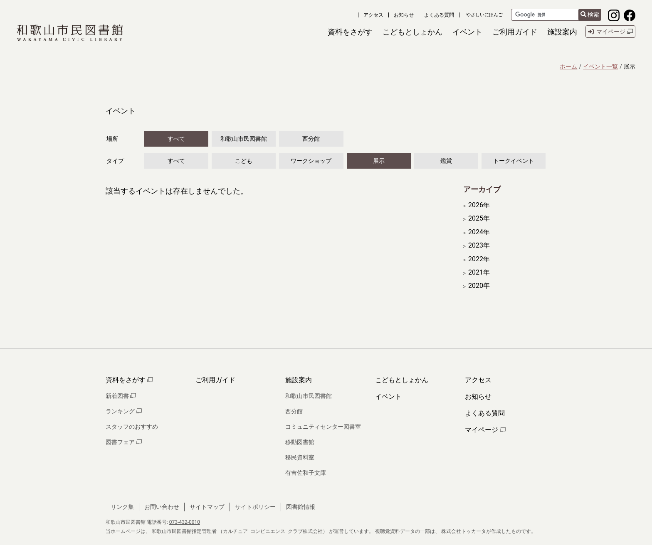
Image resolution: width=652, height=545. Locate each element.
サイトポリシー (255, 506)
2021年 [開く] (479, 272)
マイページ (485, 430)
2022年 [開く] (479, 259)
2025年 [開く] (479, 218)
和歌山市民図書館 (243, 138)
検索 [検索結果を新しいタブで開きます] (589, 14)
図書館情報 (300, 506)
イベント (388, 396)
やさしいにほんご (484, 14)
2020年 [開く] (479, 286)
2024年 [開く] (479, 232)
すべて (176, 138)
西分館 (311, 138)
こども (243, 160)
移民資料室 (299, 457)
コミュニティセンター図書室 (323, 426)
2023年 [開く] (479, 245)
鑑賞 (446, 160)
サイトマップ (207, 506)
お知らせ (404, 14)
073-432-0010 (184, 522)
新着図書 (121, 396)
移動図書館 (299, 442)
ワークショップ (311, 160)
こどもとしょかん (401, 380)
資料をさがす (129, 380)
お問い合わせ (161, 506)
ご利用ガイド (215, 380)
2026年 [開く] (479, 205)
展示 (379, 160)
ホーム (568, 66)
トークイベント (513, 160)
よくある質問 (439, 14)
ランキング (124, 411)
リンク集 (122, 506)
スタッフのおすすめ (132, 426)
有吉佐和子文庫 (305, 472)
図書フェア (124, 442)
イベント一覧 (600, 66)
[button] (350, 32)
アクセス (373, 14)
